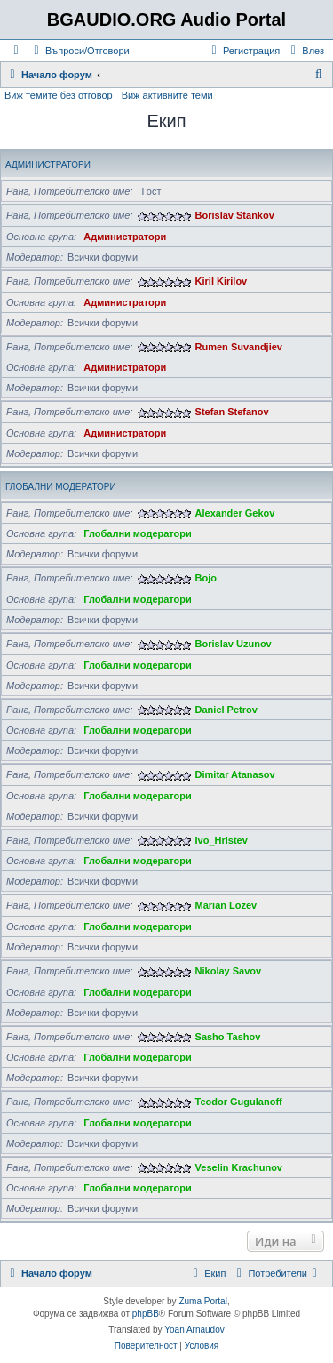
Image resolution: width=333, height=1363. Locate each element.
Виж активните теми (167, 95)
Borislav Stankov (234, 215)
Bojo (206, 578)
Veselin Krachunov (238, 1167)
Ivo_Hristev (221, 840)
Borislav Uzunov (233, 643)
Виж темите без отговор (58, 95)
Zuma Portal (202, 1301)
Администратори (48, 165)
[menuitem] (79, 50)
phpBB (145, 1314)
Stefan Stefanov (232, 411)
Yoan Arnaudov (194, 1330)
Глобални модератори (60, 487)
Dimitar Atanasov (235, 774)
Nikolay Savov (228, 971)
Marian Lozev (226, 905)
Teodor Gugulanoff (238, 1101)
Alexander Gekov (235, 513)
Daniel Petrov (226, 709)
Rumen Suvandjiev (238, 346)
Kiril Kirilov (221, 281)
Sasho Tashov (228, 1036)
